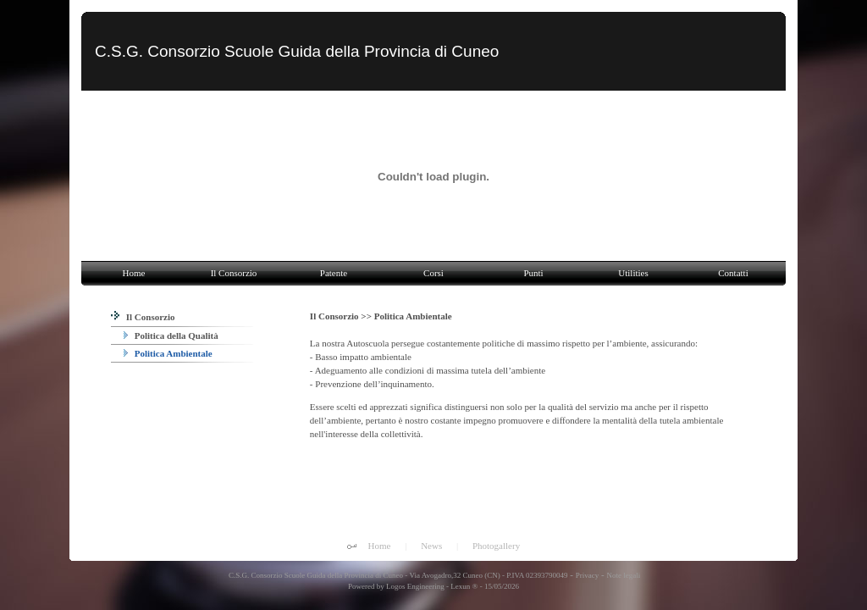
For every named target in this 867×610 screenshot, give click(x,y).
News (431, 546)
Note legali (623, 575)
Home (379, 546)
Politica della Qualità (171, 335)
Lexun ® (464, 586)
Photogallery (496, 546)
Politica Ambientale (168, 353)
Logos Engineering (415, 586)
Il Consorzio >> (342, 316)
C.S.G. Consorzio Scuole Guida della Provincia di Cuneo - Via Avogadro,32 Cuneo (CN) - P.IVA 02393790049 (397, 575)
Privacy (587, 575)
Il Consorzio (143, 317)
